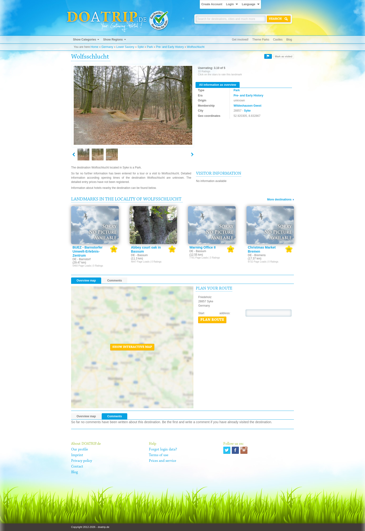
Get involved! (240, 39)
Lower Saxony (125, 47)
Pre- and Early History (170, 47)
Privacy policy (81, 461)
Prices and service (162, 461)
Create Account (211, 4)
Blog (289, 39)
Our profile (79, 449)
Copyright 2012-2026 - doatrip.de (90, 527)
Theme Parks (260, 39)
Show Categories (84, 39)
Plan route (212, 320)
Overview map (86, 280)
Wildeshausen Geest (247, 105)
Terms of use (158, 455)
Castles (278, 39)
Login (230, 4)
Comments (114, 280)
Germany (107, 47)
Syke (140, 47)
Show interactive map (132, 347)
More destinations (279, 199)
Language (248, 4)
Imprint (77, 455)
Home (94, 47)
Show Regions (113, 39)
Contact (77, 466)
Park (150, 47)
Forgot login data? (163, 449)
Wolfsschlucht (196, 47)
